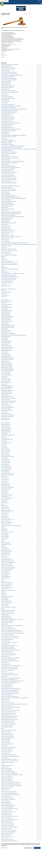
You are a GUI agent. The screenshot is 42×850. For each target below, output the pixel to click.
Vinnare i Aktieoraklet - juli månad (6, 814)
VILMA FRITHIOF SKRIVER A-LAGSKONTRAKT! (8, 90)
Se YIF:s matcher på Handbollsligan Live (7, 407)
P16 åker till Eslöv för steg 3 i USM (6, 750)
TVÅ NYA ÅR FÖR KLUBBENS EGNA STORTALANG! (9, 178)
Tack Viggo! (3, 270)
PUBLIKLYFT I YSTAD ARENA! (5, 193)
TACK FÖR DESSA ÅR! (4, 404)
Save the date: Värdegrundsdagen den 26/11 (8, 805)
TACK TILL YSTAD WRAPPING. (5, 373)
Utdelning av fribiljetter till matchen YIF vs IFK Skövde (9, 719)
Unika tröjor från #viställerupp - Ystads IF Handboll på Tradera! (11, 782)
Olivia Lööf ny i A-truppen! (5, 241)
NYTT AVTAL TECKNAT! (4, 338)
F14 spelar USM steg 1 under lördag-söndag (8, 648)
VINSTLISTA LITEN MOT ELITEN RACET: (7, 87)
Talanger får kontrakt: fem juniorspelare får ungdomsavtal (10, 690)
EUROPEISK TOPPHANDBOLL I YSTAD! (7, 396)
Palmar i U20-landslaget (5, 499)
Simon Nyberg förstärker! (5, 571)
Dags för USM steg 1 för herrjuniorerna (7, 825)
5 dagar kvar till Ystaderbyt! (5, 834)
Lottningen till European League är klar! (7, 587)
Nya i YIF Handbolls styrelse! (5, 465)
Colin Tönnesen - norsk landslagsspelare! (7, 487)
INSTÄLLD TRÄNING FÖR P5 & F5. (6, 382)
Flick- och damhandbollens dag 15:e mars (7, 722)
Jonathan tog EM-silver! (4, 464)
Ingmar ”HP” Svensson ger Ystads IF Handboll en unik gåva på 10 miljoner (12, 633)
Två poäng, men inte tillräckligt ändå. (7, 261)
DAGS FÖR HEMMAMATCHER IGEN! (6, 310)
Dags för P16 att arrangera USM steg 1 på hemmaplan (9, 816)
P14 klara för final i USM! (5, 482)
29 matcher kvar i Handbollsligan (6, 828)
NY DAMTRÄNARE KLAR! (5, 133)
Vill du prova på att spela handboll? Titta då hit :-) (8, 659)
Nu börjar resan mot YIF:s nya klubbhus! (7, 611)
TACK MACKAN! (3, 302)
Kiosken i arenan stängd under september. (7, 568)
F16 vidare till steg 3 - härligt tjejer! (6, 776)
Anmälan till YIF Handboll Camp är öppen (7, 762)
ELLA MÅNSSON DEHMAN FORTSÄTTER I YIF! (8, 98)
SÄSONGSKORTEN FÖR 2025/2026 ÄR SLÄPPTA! (8, 222)
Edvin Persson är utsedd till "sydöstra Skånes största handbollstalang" (12, 625)
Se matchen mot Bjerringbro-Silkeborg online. (8, 567)
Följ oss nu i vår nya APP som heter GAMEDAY (8, 831)
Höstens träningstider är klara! (6, 424)
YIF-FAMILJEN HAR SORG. (5, 353)
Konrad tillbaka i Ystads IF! (5, 496)
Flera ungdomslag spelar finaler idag (7, 765)
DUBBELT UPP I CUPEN (4, 210)
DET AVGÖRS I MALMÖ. (4, 95)
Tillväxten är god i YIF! (4, 453)
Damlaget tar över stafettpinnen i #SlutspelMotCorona (9, 696)
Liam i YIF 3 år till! (3, 284)
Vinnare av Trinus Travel (4, 299)
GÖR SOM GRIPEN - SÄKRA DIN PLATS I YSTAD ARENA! (9, 64)
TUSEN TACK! (3, 545)
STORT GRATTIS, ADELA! (5, 305)
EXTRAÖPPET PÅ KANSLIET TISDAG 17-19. (7, 402)
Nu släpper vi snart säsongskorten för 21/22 (8, 590)
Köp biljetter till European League (6, 570)
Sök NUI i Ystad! (3, 556)
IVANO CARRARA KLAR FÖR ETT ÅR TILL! (7, 127)
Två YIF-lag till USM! (4, 433)
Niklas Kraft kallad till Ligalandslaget (7, 639)
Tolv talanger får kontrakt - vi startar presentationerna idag (10, 693)
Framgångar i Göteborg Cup (5, 656)
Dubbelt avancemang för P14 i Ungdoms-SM (8, 799)
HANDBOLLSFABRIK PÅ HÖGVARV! (6, 367)
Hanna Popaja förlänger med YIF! (6, 253)
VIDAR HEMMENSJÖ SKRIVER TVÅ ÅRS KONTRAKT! (9, 112)
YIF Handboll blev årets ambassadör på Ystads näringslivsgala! (11, 785)
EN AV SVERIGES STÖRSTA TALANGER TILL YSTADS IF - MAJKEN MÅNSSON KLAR (14, 109)
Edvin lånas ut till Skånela (5, 507)
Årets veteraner (3, 539)
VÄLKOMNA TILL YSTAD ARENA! (6, 362)
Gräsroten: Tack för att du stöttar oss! (7, 687)
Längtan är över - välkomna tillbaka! (6, 564)
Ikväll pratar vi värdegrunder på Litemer (7, 777)
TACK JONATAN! (3, 138)
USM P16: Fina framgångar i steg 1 (6, 651)
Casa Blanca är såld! (4, 490)
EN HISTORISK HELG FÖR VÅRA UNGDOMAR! (8, 333)
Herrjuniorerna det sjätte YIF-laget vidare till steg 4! (9, 730)
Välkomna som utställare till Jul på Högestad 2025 (9, 255)
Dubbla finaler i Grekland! (5, 604)
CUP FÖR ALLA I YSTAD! (5, 361)
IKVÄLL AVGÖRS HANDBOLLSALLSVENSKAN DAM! (9, 110)
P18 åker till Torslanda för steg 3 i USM (7, 736)
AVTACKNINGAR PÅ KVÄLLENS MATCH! (7, 116)
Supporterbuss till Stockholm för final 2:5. (7, 232)
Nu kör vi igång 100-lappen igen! (6, 468)
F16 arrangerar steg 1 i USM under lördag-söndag (9, 642)
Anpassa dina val (4, 847)
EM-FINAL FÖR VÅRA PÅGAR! (5, 315)
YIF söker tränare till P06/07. (5, 425)
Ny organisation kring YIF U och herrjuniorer (8, 613)
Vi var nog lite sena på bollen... (6, 459)
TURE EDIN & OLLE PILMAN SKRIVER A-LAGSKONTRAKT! (10, 92)
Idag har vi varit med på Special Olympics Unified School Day (10, 794)
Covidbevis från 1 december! (5, 542)
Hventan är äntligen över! (5, 588)
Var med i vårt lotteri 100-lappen (6, 817)
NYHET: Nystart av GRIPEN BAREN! (6, 770)
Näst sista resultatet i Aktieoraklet (6, 751)
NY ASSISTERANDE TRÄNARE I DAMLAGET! (8, 124)
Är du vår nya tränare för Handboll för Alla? (7, 670)
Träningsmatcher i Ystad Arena (6, 408)
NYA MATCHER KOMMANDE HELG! (6, 350)
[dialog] (21, 845)
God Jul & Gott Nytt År (4, 624)
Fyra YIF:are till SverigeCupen (5, 800)
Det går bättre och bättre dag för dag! (7, 281)
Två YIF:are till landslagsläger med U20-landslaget (9, 759)
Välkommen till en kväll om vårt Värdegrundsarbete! (9, 793)
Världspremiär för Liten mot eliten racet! (7, 235)
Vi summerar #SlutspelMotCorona (6, 685)
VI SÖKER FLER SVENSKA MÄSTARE (6, 218)
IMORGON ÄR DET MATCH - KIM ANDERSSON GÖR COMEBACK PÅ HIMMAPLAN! (13, 198)
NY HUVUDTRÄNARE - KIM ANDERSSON (7, 144)
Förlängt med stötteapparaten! (6, 430)
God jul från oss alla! (4, 447)
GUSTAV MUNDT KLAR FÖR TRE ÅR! (6, 121)
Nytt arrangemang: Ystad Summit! (6, 550)
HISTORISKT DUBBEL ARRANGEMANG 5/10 (8, 204)
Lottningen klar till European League (6, 410)
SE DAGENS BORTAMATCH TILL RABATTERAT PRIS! (9, 156)
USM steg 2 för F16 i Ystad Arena (6, 779)
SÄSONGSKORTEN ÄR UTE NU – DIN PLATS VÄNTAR (9, 73)
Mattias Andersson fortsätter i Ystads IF (7, 673)
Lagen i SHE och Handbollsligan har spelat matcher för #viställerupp (12, 774)
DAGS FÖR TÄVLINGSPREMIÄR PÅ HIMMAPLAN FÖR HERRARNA (11, 212)
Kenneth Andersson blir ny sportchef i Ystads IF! (8, 278)
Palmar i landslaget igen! (5, 491)
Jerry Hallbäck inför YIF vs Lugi (6, 810)
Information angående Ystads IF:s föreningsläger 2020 (9, 674)
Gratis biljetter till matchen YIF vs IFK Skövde (8, 714)
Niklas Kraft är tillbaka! (4, 599)
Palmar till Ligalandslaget (5, 536)
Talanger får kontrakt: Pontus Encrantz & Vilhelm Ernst (9, 691)
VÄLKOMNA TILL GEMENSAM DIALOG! (7, 387)
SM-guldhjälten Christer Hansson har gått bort (8, 610)
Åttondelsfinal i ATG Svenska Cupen (6, 559)
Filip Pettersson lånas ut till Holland (6, 602)
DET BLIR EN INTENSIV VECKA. (6, 342)
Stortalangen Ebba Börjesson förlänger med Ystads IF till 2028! (11, 236)
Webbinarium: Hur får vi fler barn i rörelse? (7, 510)
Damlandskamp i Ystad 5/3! (5, 508)
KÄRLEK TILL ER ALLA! (4, 344)
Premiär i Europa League (5, 295)
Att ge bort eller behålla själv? (5, 450)
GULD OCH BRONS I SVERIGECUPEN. (7, 364)
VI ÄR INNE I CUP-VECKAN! (5, 192)
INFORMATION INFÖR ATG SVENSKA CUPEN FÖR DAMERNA (10, 213)
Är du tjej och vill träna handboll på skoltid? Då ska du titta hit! (10, 630)
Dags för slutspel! (4, 247)
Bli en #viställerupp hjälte (5, 614)
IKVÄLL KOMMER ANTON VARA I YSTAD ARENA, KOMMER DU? (11, 129)
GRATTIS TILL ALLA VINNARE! (5, 388)
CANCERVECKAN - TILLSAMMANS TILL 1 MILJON (9, 141)
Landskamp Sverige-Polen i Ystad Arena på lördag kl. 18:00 (10, 650)
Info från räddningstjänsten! (5, 419)
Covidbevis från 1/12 (4, 547)
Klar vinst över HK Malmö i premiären (7, 839)
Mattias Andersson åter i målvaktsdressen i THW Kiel (9, 645)
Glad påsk (2, 608)
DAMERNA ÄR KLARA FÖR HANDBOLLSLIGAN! (8, 107)
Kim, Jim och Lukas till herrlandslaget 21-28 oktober (9, 819)
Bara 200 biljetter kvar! (4, 505)
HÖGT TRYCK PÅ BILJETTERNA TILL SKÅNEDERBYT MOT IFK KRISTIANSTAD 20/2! (14, 135)
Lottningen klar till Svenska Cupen (6, 428)
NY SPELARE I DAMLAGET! (5, 99)
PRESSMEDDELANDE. (4, 339)
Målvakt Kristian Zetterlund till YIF (6, 511)
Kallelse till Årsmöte (4, 676)
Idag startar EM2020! (4, 757)
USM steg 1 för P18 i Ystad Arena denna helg (8, 654)
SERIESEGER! (3, 256)
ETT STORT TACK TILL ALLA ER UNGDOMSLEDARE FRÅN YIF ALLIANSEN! (12, 216)
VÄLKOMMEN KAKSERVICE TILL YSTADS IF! (8, 67)
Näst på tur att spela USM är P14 (6, 802)
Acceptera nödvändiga (29, 847)
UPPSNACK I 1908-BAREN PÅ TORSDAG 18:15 (8, 195)
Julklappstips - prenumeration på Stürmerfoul (8, 628)
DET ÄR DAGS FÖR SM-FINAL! (5, 330)
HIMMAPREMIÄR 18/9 (4, 207)
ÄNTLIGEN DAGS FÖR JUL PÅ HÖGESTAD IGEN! (8, 179)
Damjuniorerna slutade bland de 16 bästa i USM (8, 713)
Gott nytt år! (3, 527)
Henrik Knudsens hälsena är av (6, 788)
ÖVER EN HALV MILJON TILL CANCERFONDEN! (8, 130)
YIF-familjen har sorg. (4, 528)
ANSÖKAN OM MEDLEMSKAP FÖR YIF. (7, 359)
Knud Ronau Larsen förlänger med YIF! (7, 522)
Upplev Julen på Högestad (5, 553)
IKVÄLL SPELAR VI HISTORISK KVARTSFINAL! (8, 190)
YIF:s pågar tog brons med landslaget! (7, 416)
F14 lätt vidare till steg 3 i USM (5, 796)
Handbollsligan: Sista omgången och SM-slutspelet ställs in (10, 707)
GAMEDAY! (3, 728)
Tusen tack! (3, 541)
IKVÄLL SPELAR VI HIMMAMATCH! (6, 187)
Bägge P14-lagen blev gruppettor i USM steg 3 (8, 754)
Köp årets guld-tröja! (4, 224)
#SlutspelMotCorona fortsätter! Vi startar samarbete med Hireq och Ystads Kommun (14, 697)
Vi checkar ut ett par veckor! (5, 418)
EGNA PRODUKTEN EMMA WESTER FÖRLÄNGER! (9, 182)
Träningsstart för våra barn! (5, 461)
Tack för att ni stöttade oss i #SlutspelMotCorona (9, 679)
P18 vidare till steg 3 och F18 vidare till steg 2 (8, 653)
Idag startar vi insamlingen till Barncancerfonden (8, 711)
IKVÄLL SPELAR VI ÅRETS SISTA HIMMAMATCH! (8, 153)
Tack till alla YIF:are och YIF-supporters (7, 705)
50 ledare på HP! (3, 436)
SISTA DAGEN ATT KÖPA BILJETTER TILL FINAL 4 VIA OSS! (10, 158)
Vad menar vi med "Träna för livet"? (6, 627)
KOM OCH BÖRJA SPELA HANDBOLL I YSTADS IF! (9, 72)
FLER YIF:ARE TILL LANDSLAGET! (6, 379)
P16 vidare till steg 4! (4, 745)
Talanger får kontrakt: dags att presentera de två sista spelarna (11, 688)
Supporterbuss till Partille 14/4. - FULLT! (7, 238)
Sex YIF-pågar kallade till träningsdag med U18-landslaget (10, 756)
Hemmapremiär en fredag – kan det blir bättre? (8, 830)
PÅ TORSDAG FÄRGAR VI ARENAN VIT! (7, 96)
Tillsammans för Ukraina (5, 502)
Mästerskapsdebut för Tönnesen (6, 413)
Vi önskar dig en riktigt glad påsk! (6, 694)
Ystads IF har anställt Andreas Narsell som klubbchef (9, 808)
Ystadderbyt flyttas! (4, 516)
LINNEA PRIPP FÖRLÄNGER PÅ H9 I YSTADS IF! (8, 176)
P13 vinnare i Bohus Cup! (5, 479)
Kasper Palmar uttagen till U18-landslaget (7, 647)
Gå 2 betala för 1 (3, 296)
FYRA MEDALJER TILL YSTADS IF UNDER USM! (8, 79)
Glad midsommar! (4, 476)
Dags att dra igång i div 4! (5, 438)
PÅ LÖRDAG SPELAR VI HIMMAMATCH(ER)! (8, 175)
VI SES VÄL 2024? (4, 384)
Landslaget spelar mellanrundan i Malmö (7, 748)
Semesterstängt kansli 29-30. (5, 470)
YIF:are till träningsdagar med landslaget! (7, 456)
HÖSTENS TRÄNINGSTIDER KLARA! (6, 307)
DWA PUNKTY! (3, 290)
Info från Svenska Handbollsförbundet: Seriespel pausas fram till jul (11, 631)
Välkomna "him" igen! (4, 513)
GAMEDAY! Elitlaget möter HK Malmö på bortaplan (9, 840)
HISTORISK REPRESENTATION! (5, 336)
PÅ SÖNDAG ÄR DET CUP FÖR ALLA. (7, 365)
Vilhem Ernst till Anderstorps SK (6, 576)
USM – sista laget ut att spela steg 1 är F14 (8, 797)
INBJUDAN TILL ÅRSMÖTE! (5, 70)
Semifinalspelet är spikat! (5, 239)
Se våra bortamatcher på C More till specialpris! (8, 562)
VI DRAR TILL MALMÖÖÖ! (5, 101)
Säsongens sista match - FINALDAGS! (7, 596)
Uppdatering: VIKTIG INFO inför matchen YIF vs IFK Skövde (10, 710)
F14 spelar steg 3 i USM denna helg (6, 734)
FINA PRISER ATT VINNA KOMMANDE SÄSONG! (8, 401)
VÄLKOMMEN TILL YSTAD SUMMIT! (6, 393)
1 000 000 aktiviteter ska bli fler (6, 616)
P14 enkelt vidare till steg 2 (5, 644)
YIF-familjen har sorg (4, 662)
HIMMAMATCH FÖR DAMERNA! (6, 199)
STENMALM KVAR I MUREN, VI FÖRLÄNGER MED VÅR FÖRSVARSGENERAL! (13, 161)
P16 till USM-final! (4, 441)
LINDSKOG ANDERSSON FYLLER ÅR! (7, 321)
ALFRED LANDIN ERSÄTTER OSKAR (6, 301)
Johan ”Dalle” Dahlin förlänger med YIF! (7, 519)
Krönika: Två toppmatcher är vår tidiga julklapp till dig (9, 773)
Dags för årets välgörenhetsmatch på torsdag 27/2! (9, 262)
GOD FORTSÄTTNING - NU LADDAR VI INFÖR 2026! (9, 152)
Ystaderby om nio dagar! (5, 837)
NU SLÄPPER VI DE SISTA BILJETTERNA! (7, 327)
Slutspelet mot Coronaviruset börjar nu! (7, 702)
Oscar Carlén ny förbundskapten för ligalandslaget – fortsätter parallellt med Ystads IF (14, 242)
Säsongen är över (4, 594)
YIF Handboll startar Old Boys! (5, 739)
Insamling (2, 504)
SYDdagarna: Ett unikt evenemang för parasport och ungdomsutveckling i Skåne (13, 335)
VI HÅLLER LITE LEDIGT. (4, 322)
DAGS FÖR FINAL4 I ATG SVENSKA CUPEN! (8, 104)
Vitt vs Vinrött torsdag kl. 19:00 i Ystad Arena (8, 811)
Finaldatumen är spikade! (5, 233)
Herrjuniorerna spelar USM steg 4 (6, 488)
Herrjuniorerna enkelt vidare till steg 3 (7, 822)
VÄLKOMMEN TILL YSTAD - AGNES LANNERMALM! (9, 78)
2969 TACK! (3, 258)
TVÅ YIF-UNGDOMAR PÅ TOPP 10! (6, 345)
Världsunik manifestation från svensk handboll (8, 791)
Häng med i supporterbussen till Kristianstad (8, 771)
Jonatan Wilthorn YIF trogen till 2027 (6, 282)
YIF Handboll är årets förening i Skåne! (7, 439)
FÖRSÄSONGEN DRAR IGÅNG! (6, 318)
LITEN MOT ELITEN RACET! (5, 89)
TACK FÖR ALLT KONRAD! (5, 164)
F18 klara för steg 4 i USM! (5, 753)
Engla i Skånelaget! (4, 530)
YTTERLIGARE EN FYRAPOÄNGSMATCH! (7, 347)
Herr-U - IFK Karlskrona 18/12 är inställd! (7, 531)
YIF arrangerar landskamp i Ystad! (6, 544)
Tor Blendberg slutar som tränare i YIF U (7, 622)
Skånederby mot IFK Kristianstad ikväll (7, 836)
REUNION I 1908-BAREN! (5, 155)
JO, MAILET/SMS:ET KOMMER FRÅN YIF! (7, 316)
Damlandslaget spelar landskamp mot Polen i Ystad (9, 667)
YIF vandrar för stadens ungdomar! (6, 467)
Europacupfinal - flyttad (4, 605)
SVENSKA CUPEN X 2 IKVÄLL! (5, 399)
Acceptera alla (37, 847)
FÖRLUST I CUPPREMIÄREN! (5, 313)
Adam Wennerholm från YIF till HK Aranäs (7, 725)
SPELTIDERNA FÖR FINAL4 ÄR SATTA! (7, 170)
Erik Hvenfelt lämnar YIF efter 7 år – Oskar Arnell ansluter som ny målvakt (12, 273)
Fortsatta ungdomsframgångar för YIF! (7, 473)
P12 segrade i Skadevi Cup (5, 548)
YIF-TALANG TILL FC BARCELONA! (6, 319)
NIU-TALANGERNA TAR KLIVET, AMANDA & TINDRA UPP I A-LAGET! (11, 75)
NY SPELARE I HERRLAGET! (5, 132)
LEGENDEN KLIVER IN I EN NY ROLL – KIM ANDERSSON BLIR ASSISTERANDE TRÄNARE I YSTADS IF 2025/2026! (18, 244)
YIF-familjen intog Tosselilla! (5, 462)
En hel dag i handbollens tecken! (6, 442)
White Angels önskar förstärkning (6, 768)
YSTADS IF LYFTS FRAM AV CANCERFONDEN (8, 69)
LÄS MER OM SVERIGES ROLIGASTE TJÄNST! (8, 325)
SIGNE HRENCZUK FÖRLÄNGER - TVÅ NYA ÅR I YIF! (9, 172)
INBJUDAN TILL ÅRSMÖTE (5, 221)
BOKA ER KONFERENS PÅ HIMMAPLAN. (7, 370)
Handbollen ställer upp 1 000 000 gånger (7, 833)
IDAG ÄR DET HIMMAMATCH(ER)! (6, 202)
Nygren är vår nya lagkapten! (5, 585)
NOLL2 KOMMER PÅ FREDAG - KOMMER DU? (8, 118)
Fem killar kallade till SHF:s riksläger (6, 727)
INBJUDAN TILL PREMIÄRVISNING (6, 150)
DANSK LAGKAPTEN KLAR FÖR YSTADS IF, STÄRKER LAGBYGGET (11, 147)
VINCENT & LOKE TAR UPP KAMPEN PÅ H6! (7, 76)
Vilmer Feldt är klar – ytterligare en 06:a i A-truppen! (9, 250)
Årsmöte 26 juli (5, 14)
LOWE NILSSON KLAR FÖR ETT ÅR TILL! (7, 119)
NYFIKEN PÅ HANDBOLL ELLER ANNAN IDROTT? (8, 398)
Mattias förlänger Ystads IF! (5, 484)
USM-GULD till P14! (4, 481)
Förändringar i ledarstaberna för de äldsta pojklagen (9, 668)
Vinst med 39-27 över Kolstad (5, 742)
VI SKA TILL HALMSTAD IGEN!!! (6, 181)
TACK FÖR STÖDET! (4, 93)
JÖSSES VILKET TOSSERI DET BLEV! (6, 405)
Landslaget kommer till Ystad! (5, 285)
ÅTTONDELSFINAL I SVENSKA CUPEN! (7, 390)
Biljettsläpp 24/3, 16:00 (4, 493)
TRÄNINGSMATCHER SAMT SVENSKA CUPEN (8, 215)
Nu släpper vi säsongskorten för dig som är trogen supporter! (11, 665)
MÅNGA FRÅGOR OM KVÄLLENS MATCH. (7, 358)
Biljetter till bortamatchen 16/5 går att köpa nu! (8, 230)
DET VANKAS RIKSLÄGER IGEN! (6, 341)
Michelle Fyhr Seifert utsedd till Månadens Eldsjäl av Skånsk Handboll (12, 619)
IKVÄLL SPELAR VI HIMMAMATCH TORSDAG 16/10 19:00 (10, 196)
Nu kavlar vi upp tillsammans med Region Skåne (8, 607)
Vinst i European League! (5, 574)
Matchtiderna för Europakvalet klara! (6, 582)
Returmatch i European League (6, 573)
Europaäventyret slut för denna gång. (7, 565)
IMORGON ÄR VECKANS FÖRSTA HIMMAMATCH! (8, 201)
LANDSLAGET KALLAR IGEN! (5, 381)
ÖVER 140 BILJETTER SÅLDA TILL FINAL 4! (7, 173)
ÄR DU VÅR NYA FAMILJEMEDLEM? (6, 385)
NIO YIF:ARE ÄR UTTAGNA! (5, 378)
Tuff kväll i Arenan (4, 293)
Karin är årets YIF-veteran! (5, 448)
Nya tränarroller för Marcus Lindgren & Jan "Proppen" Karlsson (11, 677)
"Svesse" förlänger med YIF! (5, 524)
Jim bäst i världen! (4, 445)
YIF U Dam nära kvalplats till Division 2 (7, 733)
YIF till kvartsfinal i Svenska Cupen (6, 304)
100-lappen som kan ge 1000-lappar (6, 584)
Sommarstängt (3, 591)
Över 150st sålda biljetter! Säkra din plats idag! (8, 275)
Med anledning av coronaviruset (6, 708)
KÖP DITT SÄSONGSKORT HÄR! (6, 81)
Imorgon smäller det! (4, 259)
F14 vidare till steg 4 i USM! (5, 731)
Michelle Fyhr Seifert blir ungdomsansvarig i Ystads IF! (9, 276)
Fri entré (2, 579)
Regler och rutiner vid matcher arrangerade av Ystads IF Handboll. (11, 525)
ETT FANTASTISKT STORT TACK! (6, 356)
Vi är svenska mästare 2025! (5, 227)
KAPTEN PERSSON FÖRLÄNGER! (6, 115)
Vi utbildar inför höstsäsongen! (6, 427)
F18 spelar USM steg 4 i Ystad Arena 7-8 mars (8, 717)
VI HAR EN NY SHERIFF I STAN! (6, 84)
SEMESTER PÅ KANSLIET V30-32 (6, 219)
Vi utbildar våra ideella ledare (5, 422)
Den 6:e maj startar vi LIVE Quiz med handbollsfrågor (9, 682)
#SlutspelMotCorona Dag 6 (5, 699)
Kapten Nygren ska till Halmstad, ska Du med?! (8, 279)
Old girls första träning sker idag (6, 813)
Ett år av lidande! (3, 444)
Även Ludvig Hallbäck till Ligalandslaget (7, 634)
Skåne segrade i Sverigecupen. (6, 485)
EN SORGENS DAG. (4, 376)
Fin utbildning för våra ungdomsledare (7, 780)
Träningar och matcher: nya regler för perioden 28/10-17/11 (10, 636)
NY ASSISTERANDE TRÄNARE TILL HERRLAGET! (8, 136)
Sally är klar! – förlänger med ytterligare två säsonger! (9, 264)
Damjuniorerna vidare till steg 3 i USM (7, 820)
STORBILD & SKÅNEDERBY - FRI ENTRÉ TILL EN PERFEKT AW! (10, 167)
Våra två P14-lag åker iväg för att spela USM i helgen (9, 716)
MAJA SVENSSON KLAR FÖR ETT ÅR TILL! (7, 113)
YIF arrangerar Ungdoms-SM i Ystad (6, 551)
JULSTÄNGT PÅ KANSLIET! (5, 159)
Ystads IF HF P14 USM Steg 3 (5, 521)
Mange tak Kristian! (4, 267)
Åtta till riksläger (3, 501)
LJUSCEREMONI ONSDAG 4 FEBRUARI (7, 139)
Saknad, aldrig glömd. (4, 533)
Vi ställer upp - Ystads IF (5, 790)
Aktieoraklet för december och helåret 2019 (8, 737)
